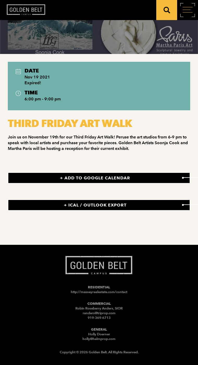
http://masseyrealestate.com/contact (99, 292)
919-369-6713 (99, 318)
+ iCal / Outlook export (95, 205)
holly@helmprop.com (99, 339)
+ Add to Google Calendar (95, 177)
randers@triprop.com (99, 313)
